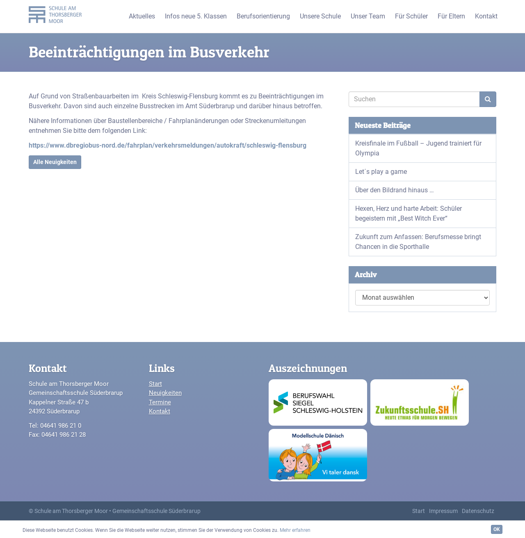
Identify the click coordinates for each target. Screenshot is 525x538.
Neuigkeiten (165, 393)
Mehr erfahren (295, 530)
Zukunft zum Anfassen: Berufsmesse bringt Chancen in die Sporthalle (418, 242)
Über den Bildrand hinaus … (394, 190)
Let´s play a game (381, 172)
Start (155, 384)
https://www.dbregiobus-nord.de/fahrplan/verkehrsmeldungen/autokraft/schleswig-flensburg (167, 145)
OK (496, 529)
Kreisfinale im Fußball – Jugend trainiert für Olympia (418, 148)
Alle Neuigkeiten (55, 162)
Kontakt (159, 411)
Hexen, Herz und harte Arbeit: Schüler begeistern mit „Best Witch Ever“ (408, 213)
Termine (160, 402)
